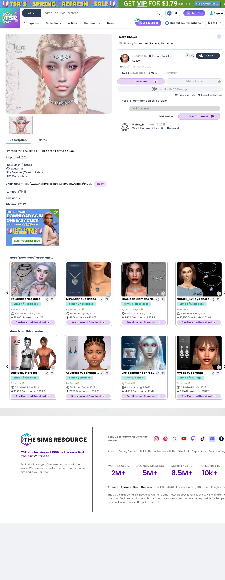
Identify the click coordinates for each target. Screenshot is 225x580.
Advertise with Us (164, 451)
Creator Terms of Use (58, 151)
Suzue (136, 61)
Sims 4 (128, 43)
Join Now (197, 13)
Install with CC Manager (173, 89)
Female (154, 43)
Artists (72, 23)
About (111, 451)
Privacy (113, 487)
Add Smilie (165, 116)
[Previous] (8, 292)
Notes (43, 140)
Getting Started (127, 451)
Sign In (216, 13)
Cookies (146, 487)
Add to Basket (195, 81)
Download (141, 81)
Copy (100, 184)
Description (18, 140)
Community (92, 23)
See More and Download (31, 322)
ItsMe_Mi (138, 124)
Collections (53, 23)
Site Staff (183, 451)
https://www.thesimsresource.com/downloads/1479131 (57, 184)
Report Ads (199, 451)
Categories (31, 23)
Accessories (141, 43)
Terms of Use (129, 487)
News (110, 23)
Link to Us (145, 451)
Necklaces (167, 43)
